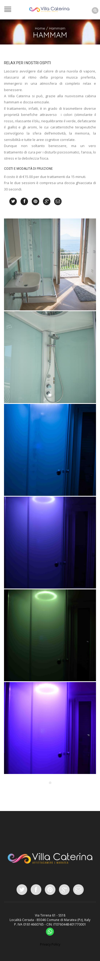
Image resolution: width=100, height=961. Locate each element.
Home (40, 28)
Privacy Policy (50, 944)
